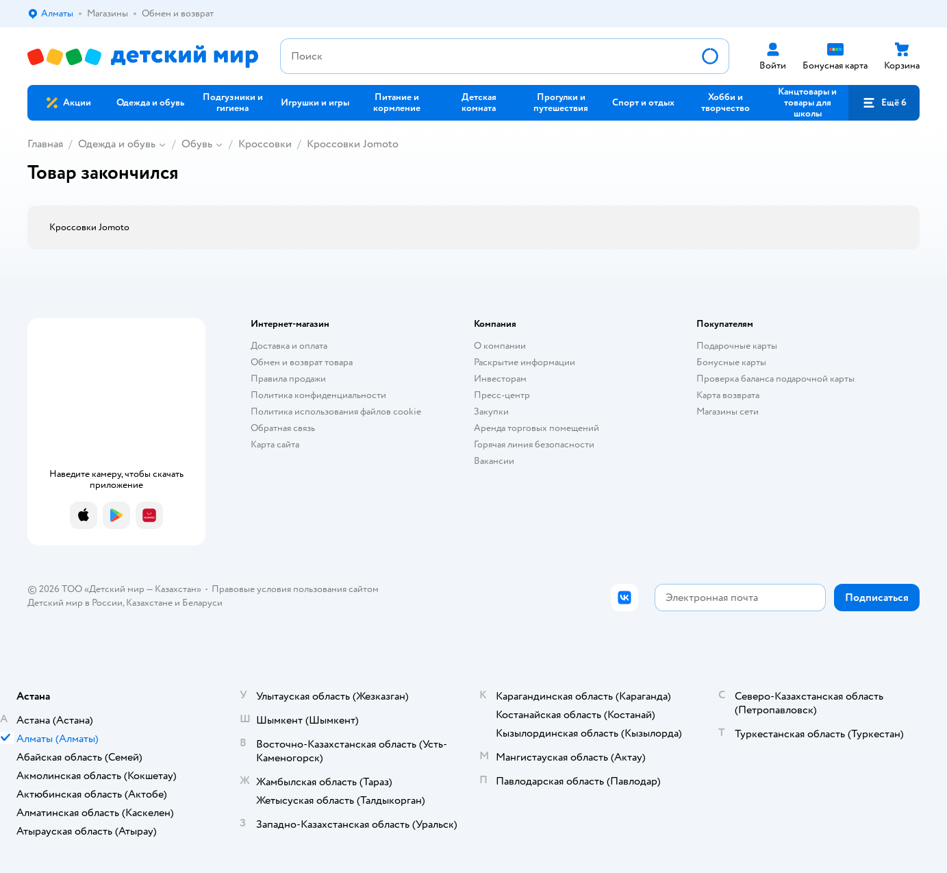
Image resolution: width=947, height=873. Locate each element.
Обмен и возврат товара (302, 362)
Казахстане (149, 602)
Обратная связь (283, 428)
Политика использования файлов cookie (336, 411)
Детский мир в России (75, 602)
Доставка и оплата (289, 346)
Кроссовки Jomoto (353, 144)
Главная (45, 144)
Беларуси (202, 602)
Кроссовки (265, 144)
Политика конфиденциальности (318, 395)
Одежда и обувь (116, 144)
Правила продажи (288, 378)
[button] (884, 103)
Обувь (196, 144)
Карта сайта (275, 444)
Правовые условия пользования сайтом (295, 589)
